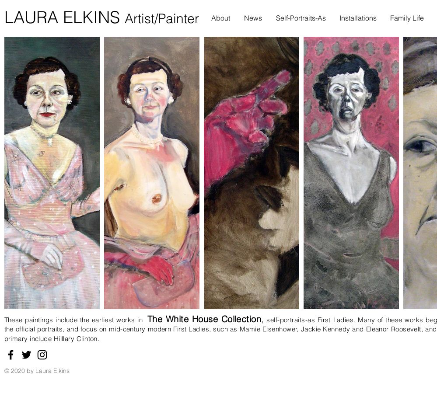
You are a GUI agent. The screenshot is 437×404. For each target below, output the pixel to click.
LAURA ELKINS (64, 17)
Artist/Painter (162, 18)
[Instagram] (42, 354)
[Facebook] (10, 354)
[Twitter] (26, 354)
